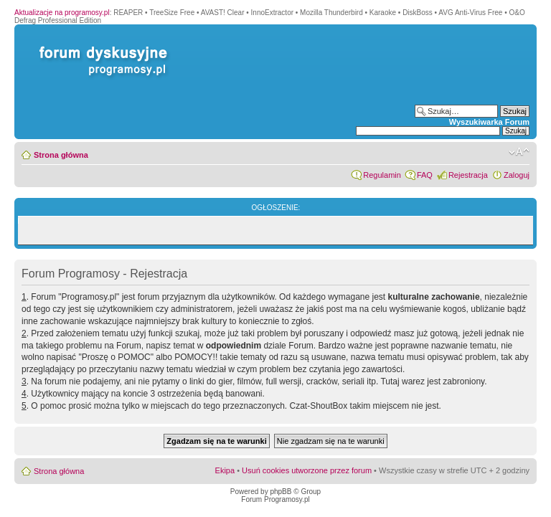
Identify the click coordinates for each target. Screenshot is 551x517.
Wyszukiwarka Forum (489, 122)
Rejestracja (468, 175)
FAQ (425, 175)
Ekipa (225, 470)
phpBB (280, 491)
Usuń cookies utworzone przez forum (307, 470)
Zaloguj (516, 175)
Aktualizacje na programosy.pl (62, 12)
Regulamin (382, 175)
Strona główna (61, 155)
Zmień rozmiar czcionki (519, 152)
